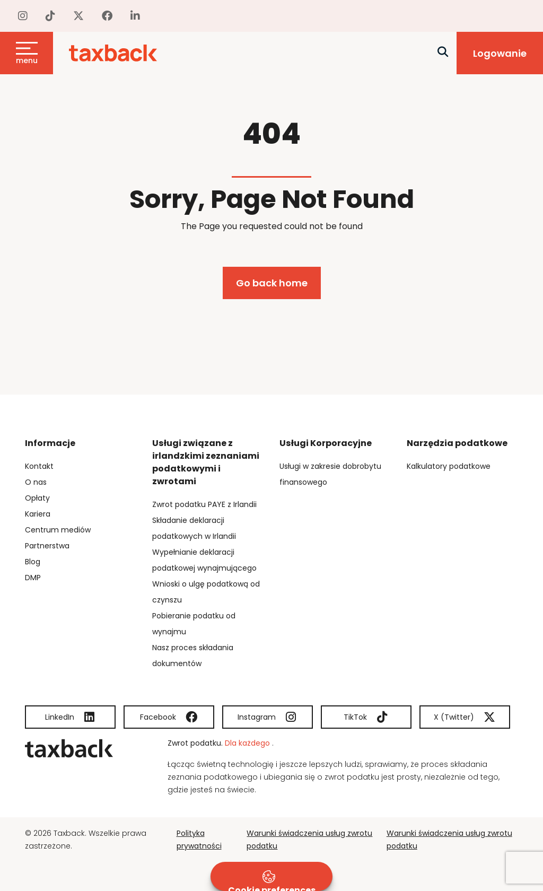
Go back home (272, 283)
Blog (32, 561)
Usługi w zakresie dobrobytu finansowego (330, 474)
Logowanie (500, 53)
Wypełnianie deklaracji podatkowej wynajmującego (204, 560)
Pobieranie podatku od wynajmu (193, 623)
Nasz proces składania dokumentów (192, 655)
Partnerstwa (47, 545)
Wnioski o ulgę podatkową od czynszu (206, 592)
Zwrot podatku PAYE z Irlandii (204, 504)
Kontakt (39, 466)
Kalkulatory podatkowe (449, 466)
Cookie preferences (272, 880)
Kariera (37, 514)
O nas (36, 482)
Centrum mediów (58, 530)
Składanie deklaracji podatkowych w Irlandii (194, 528)
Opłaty (37, 498)
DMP (33, 577)
